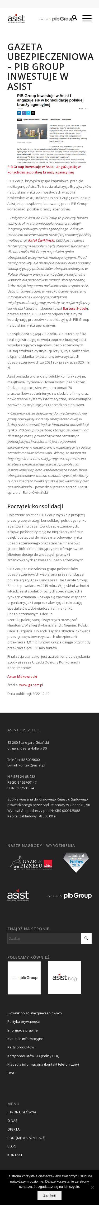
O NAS (12, 1120)
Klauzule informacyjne (25, 1038)
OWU (11, 1072)
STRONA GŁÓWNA (21, 1112)
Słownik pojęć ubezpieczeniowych (34, 1013)
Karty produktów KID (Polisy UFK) (33, 1055)
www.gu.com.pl (31, 684)
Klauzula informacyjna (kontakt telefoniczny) (43, 1064)
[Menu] (84, 18)
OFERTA (13, 1129)
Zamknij (49, 1195)
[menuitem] (72, 18)
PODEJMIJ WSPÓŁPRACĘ (26, 1137)
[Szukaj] (72, 18)
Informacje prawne (22, 1030)
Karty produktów (20, 1047)
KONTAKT (14, 1154)
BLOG (11, 1146)
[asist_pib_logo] (41, 18)
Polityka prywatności (23, 1021)
